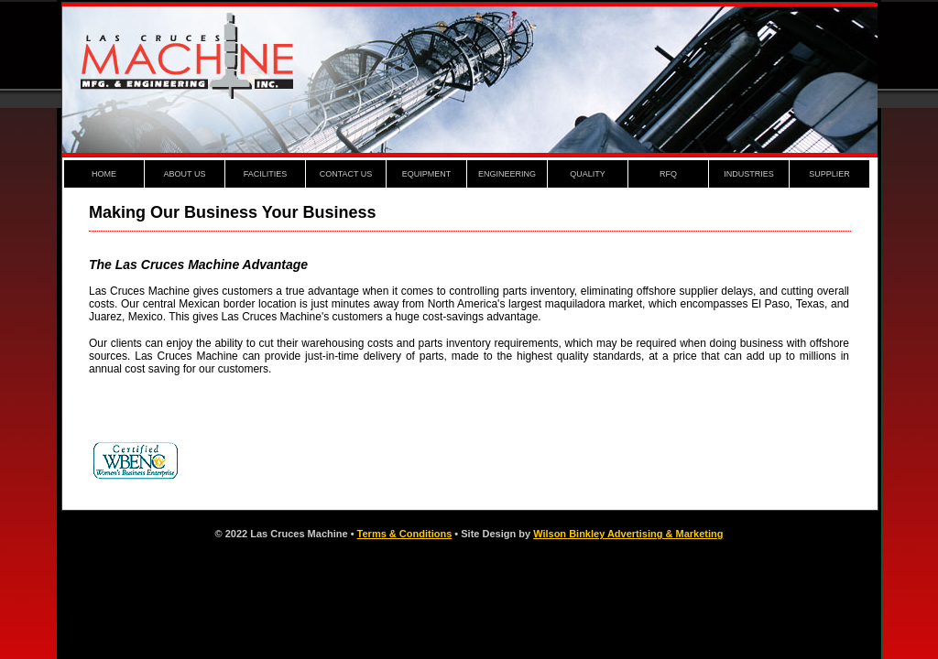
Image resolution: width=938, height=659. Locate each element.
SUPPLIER (829, 173)
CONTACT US (346, 173)
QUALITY (587, 173)
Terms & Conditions (405, 533)
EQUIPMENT (427, 173)
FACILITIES (266, 173)
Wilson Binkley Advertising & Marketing (628, 533)
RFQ (668, 173)
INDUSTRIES (749, 173)
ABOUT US (185, 173)
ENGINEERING (507, 173)
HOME (104, 173)
